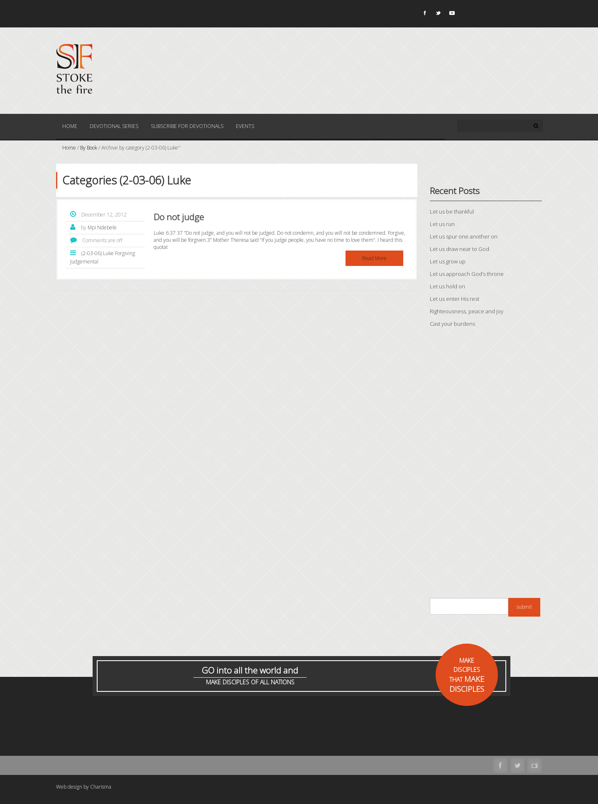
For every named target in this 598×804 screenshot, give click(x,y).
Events (245, 126)
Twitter (437, 14)
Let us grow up (448, 261)
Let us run (442, 224)
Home (69, 126)
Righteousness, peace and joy (466, 311)
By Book (88, 147)
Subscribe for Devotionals (187, 126)
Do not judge (179, 217)
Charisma (100, 786)
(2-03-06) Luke (97, 253)
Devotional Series (114, 126)
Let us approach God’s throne (467, 274)
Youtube (451, 14)
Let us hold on (447, 286)
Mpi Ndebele (102, 227)
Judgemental (84, 261)
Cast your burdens (452, 323)
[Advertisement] (486, 465)
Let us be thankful (452, 211)
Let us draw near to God (459, 249)
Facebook (424, 14)
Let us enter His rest (454, 298)
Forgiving (125, 253)
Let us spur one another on (464, 236)
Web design (69, 786)
